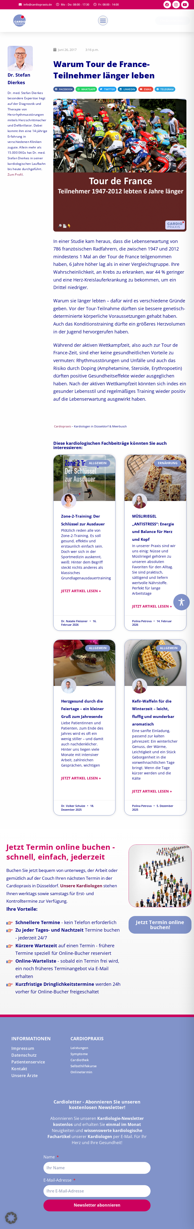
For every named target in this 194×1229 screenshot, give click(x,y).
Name (49, 1157)
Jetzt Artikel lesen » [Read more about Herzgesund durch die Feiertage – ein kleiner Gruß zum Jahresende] (81, 778)
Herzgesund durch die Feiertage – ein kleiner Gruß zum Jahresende (82, 709)
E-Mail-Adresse (57, 1180)
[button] (103, 21)
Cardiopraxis (62, 426)
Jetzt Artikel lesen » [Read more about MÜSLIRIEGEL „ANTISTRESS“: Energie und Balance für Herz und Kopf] (152, 606)
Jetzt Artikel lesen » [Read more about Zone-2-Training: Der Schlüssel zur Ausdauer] (81, 590)
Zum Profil (15, 174)
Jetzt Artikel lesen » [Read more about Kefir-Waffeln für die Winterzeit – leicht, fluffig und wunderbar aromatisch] (152, 791)
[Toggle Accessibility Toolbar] (181, 602)
